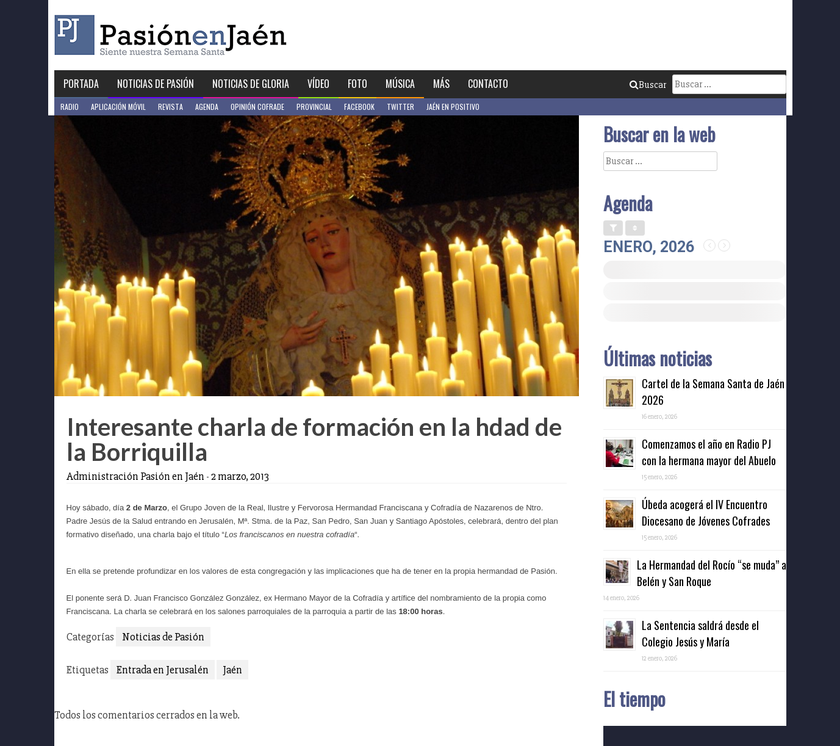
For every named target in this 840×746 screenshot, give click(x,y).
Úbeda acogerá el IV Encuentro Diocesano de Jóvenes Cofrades (706, 512)
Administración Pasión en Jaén (135, 476)
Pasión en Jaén (173, 35)
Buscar (648, 85)
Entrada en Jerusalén (163, 669)
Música (400, 83)
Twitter (400, 106)
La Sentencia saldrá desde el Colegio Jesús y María (700, 633)
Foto (357, 83)
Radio (69, 106)
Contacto (488, 83)
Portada (81, 83)
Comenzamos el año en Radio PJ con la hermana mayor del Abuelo (709, 452)
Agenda (206, 106)
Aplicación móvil (118, 106)
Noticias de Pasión (155, 83)
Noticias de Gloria (250, 83)
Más (441, 83)
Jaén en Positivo (452, 106)
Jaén (232, 669)
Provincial (314, 106)
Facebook (359, 106)
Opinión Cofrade (257, 106)
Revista (170, 106)
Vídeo (318, 83)
